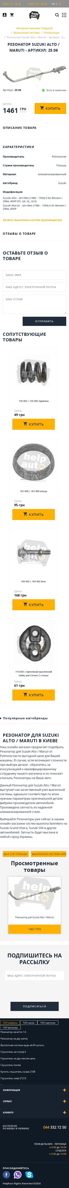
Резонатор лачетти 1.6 (13, 1032)
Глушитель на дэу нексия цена (18, 1058)
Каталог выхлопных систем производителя (32, 220)
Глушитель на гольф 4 (13, 1051)
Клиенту (34, 1112)
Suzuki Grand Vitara (13, 828)
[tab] (34, 1090)
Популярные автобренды (25, 718)
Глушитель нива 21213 (13, 1078)
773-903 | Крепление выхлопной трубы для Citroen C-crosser (33, 673)
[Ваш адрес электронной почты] (34, 975)
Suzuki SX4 (36, 828)
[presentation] (35, 992)
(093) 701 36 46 (12, 4)
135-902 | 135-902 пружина (34, 401)
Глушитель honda (11, 1065)
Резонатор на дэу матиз (14, 1038)
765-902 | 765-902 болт (33, 581)
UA (53, 4)
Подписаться (34, 1006)
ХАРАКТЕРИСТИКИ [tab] (18, 147)
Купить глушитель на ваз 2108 (18, 1071)
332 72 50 (54, 1127)
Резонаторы (22, 778)
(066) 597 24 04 (38, 4)
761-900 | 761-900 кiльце (33, 491)
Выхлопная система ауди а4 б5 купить (22, 1045)
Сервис (34, 1101)
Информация (34, 1090)
